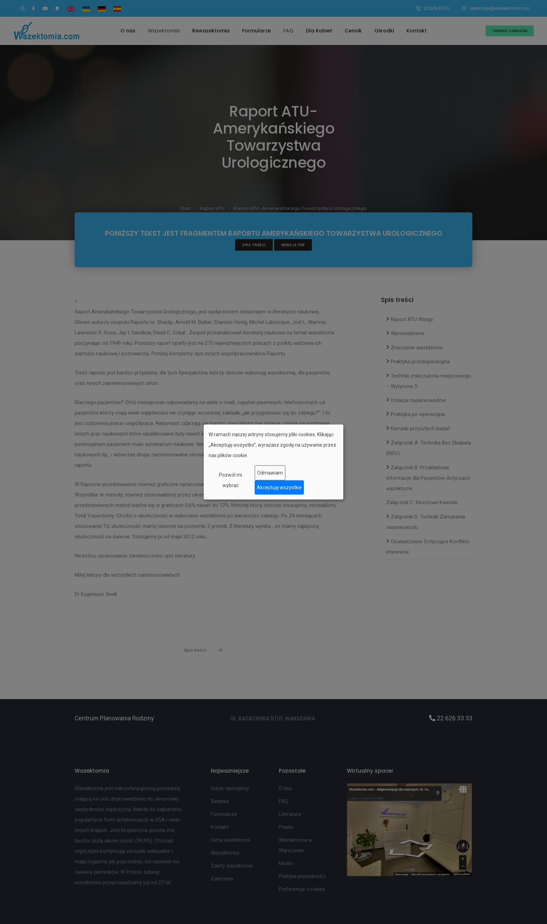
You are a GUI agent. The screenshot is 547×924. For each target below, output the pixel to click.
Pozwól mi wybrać (230, 480)
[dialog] (273, 462)
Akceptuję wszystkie (279, 487)
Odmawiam (270, 473)
